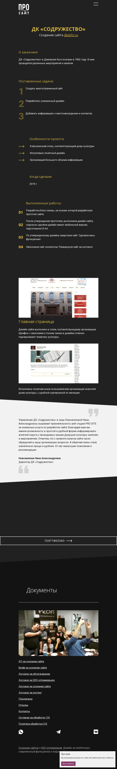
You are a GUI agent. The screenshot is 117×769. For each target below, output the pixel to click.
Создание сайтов (28, 747)
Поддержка (25, 698)
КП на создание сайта (31, 661)
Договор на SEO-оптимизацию (37, 680)
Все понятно (68, 764)
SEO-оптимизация (51, 747)
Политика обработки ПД (33, 723)
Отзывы (23, 705)
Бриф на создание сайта (33, 667)
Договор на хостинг (30, 692)
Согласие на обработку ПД (34, 717)
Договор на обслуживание (34, 673)
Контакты (24, 711)
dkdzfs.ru (71, 35)
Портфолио (55, 540)
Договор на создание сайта (35, 686)
